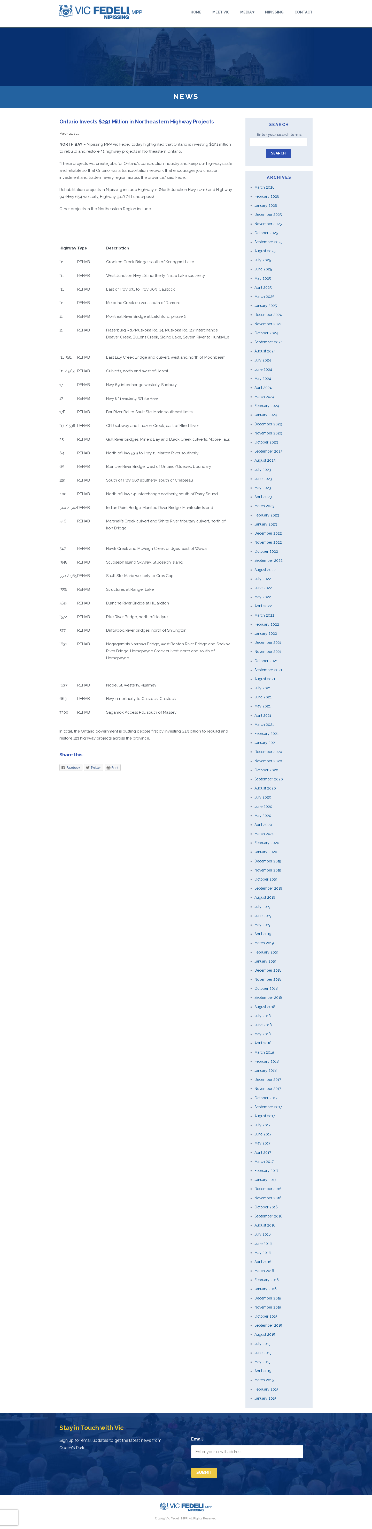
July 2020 (262, 797)
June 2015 (262, 1353)
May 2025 (262, 278)
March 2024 (264, 397)
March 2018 (264, 1052)
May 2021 (262, 706)
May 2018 (262, 1034)
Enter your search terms (279, 134)
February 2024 (266, 406)
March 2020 (264, 834)
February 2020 (266, 843)
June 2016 (263, 1244)
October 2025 (266, 233)
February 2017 (266, 1171)
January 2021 (265, 743)
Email (197, 1439)
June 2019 (263, 916)
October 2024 (266, 333)
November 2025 (268, 224)
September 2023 (268, 451)
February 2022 (266, 624)
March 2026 (264, 187)
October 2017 (265, 1098)
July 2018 (262, 1016)
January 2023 (265, 524)
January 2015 (265, 1398)
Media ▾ (247, 12)
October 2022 (266, 551)
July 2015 (262, 1344)
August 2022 (265, 570)
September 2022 (268, 560)
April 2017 (262, 1152)
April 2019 (262, 934)
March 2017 (264, 1161)
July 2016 (262, 1234)
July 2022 (262, 579)
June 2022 (263, 588)
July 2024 (262, 360)
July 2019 (262, 907)
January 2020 (265, 852)
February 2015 (266, 1389)
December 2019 (267, 861)
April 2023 (263, 497)
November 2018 (268, 979)
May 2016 (262, 1253)
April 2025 (263, 287)
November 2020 (268, 761)
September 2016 (268, 1216)
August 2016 (264, 1225)
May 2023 (262, 488)
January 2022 (265, 633)
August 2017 (264, 1116)
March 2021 (264, 724)
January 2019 (265, 961)
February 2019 (266, 952)
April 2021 (262, 715)
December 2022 (268, 533)
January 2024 (265, 415)
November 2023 (268, 433)
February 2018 (266, 1061)
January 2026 (265, 205)
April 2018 (263, 1043)
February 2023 (266, 515)
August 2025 (264, 251)
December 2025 (268, 214)
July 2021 (262, 688)
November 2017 (267, 1089)
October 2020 (266, 770)
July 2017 (262, 1125)
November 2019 (267, 870)
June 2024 (263, 369)
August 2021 (264, 679)
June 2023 (263, 479)
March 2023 (264, 506)
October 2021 (265, 661)
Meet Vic (220, 12)
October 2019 (265, 879)
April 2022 (263, 606)
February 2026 (266, 196)
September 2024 (268, 342)
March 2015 (264, 1380)
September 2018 (268, 997)
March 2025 (264, 296)
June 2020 (263, 806)
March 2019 (264, 943)
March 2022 (264, 615)
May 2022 (262, 597)
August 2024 (265, 351)
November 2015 (267, 1307)
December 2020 (268, 752)
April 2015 (262, 1371)
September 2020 (268, 779)
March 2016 (264, 1271)
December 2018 (268, 970)
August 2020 (265, 788)
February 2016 (266, 1280)
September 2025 (268, 242)
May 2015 (262, 1362)
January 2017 (265, 1180)
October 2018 (266, 988)
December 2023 (268, 424)
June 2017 (262, 1134)
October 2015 (265, 1316)
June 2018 (263, 1025)
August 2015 (264, 1334)
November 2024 (268, 324)
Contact (304, 12)
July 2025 (262, 260)
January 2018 (265, 1070)
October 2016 (266, 1207)
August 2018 (264, 1007)
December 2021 (267, 642)
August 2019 (264, 897)
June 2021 (263, 697)
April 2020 (263, 825)
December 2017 (267, 1079)
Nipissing (274, 12)
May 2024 (262, 378)
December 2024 (268, 315)
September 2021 (268, 670)
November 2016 (268, 1198)
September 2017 (268, 1107)
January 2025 (265, 306)
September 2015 (268, 1325)
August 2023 (265, 460)
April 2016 (263, 1262)
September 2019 (268, 888)
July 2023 (262, 470)
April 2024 (263, 388)
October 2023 (266, 442)
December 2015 (267, 1298)
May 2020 (262, 816)
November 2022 (268, 542)
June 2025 (263, 269)
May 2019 (262, 925)
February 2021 (266, 734)
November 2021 (267, 651)
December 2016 (268, 1189)
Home (196, 12)
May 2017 (262, 1143)
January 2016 (265, 1289)
